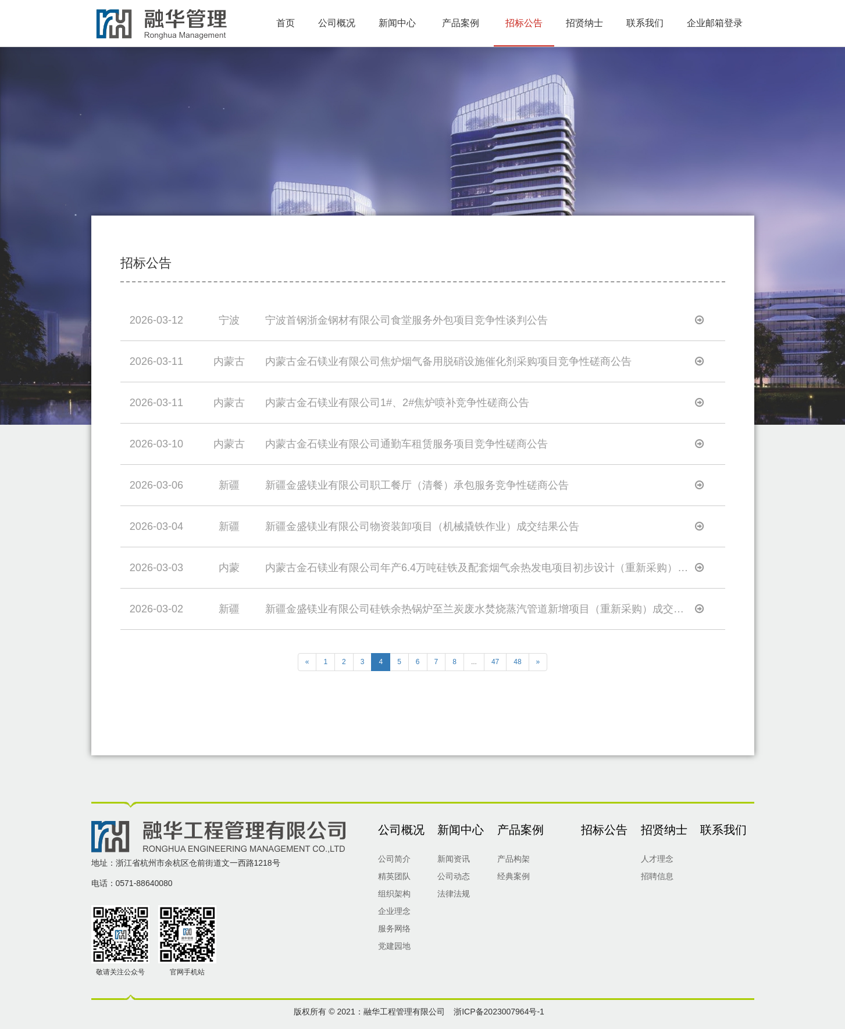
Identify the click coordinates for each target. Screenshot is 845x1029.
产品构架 (513, 858)
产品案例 (460, 23)
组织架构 (394, 893)
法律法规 (453, 893)
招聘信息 (657, 876)
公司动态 (453, 876)
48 (517, 662)
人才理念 (657, 858)
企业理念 (394, 911)
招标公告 (524, 23)
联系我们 (645, 23)
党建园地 (394, 946)
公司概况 (336, 23)
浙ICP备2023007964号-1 (499, 1011)
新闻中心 (397, 23)
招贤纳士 (584, 23)
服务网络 (394, 928)
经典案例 (513, 876)
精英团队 (394, 876)
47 (495, 662)
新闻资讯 (453, 858)
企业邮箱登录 (715, 23)
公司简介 (394, 858)
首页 (285, 23)
